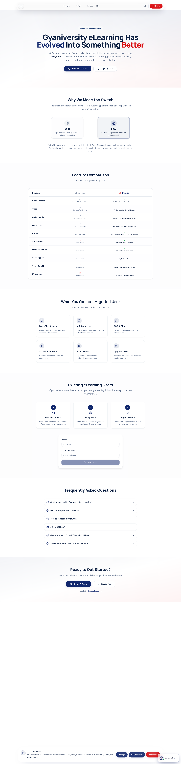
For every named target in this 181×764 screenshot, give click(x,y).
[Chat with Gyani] (168, 758)
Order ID (64, 439)
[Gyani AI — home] (21, 6)
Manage (122, 754)
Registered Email (68, 450)
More (99, 6)
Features (68, 6)
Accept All (153, 754)
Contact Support (95, 591)
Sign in (156, 6)
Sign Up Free (105, 68)
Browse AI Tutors (77, 68)
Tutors (80, 6)
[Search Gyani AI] (145, 6)
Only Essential (136, 754)
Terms (106, 755)
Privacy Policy (98, 755)
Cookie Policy (32, 758)
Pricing (90, 6)
